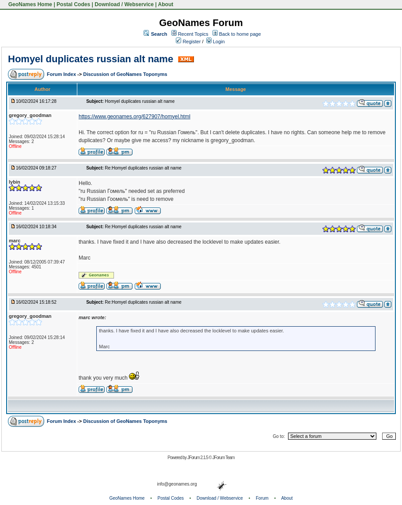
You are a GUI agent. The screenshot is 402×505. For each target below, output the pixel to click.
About (166, 4)
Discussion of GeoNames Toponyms (125, 74)
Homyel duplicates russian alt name (92, 58)
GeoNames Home (29, 4)
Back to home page (240, 34)
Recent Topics (193, 34)
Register (188, 41)
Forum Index (62, 74)
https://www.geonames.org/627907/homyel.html (134, 116)
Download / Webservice (124, 4)
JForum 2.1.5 (198, 457)
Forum (262, 498)
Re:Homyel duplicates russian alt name (143, 168)
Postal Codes (73, 4)
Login (215, 41)
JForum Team (223, 457)
